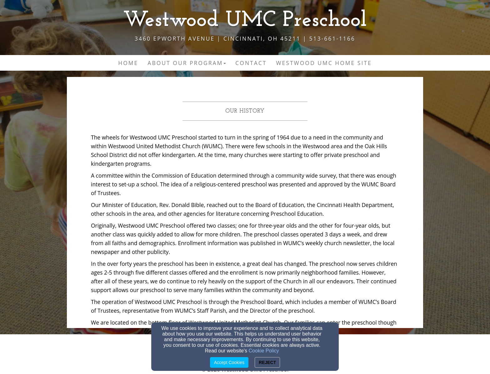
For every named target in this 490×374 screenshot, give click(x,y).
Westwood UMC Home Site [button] (324, 63)
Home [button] (128, 63)
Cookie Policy (264, 350)
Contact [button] (251, 63)
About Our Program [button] (187, 63)
